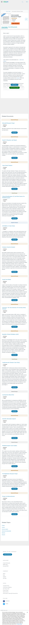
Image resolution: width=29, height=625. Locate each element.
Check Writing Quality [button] (14, 87)
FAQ (4, 575)
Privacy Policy (5, 590)
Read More (14, 132)
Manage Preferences (7, 593)
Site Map (4, 578)
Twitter (6, 603)
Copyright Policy (6, 585)
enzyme (18, 77)
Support (4, 576)
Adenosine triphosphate (6, 531)
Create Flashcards (7, 554)
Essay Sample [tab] (4, 27)
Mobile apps (5, 564)
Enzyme (3, 534)
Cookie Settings (4, 616)
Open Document (15, 23)
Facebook (7, 600)
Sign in (27, 1)
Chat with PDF (6, 566)
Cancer (3, 527)
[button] (1, 1)
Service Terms (5, 591)
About (4, 573)
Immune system (5, 529)
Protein (3, 525)
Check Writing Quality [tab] (12, 27)
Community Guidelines (7, 587)
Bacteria (3, 532)
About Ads (2, 614)
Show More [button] (14, 84)
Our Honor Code (6, 588)
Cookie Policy (3, 613)
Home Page (8, 11)
